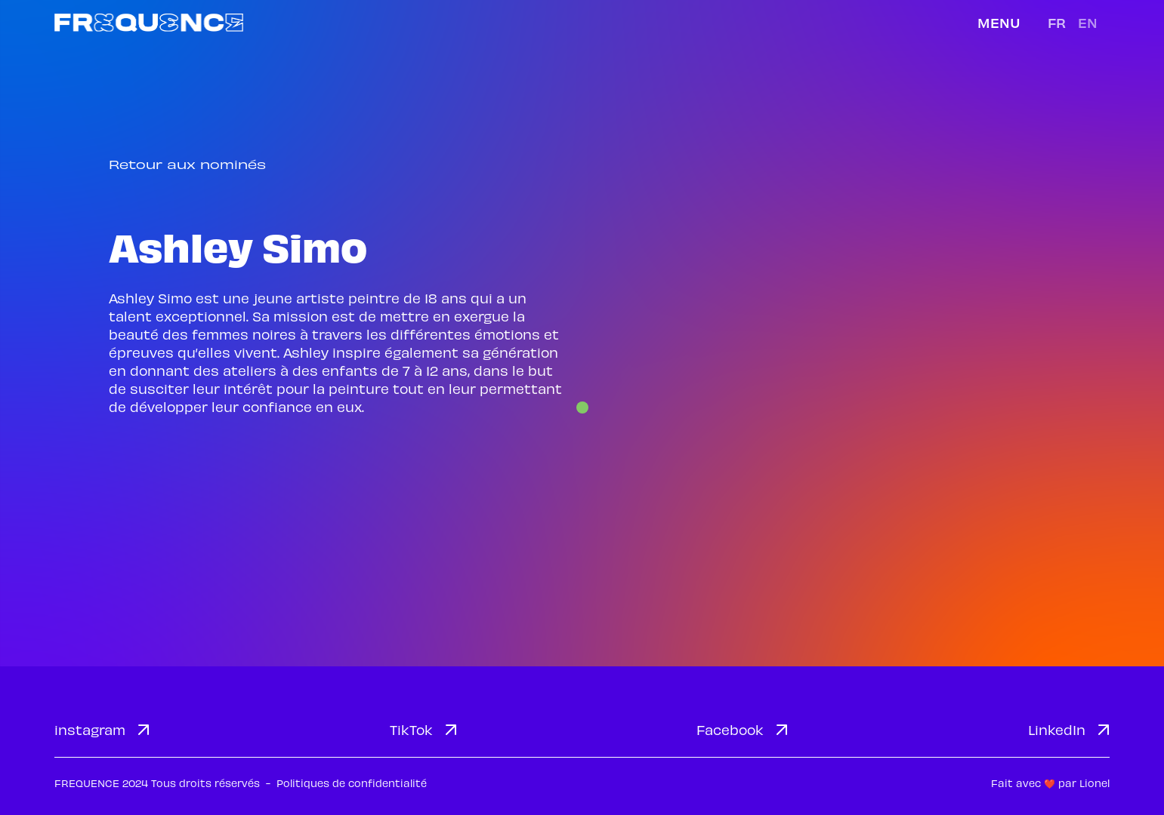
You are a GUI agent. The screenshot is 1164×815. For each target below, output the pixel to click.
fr (1057, 22)
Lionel (1094, 783)
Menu (998, 22)
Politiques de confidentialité (351, 783)
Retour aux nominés (187, 164)
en (1088, 22)
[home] (148, 22)
